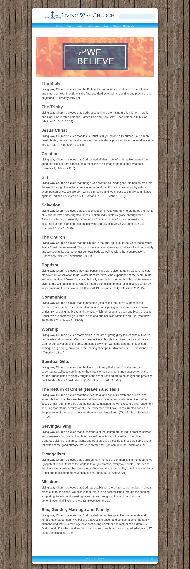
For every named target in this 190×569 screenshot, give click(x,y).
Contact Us (128, 26)
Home (59, 26)
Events (80, 26)
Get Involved (93, 26)
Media (116, 26)
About (69, 26)
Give (106, 26)
